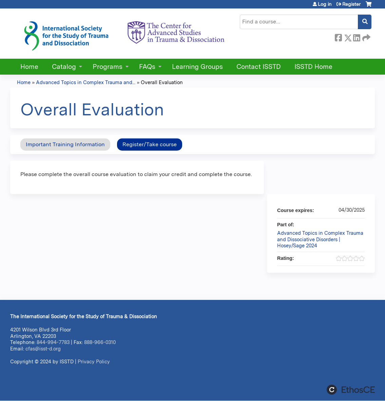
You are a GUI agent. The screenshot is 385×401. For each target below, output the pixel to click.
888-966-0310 (100, 342)
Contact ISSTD (258, 67)
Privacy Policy (94, 361)
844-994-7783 (53, 342)
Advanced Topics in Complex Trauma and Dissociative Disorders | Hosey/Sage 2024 (320, 239)
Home (29, 67)
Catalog (64, 67)
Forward (365, 37)
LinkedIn (356, 37)
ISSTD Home (313, 67)
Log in (324, 4)
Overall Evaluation (162, 82)
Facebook (338, 37)
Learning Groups (197, 67)
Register (351, 4)
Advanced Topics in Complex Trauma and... (85, 82)
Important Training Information (65, 144)
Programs (107, 67)
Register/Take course (149, 144)
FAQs (147, 67)
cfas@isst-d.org (43, 348)
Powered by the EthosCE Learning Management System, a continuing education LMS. (351, 390)
